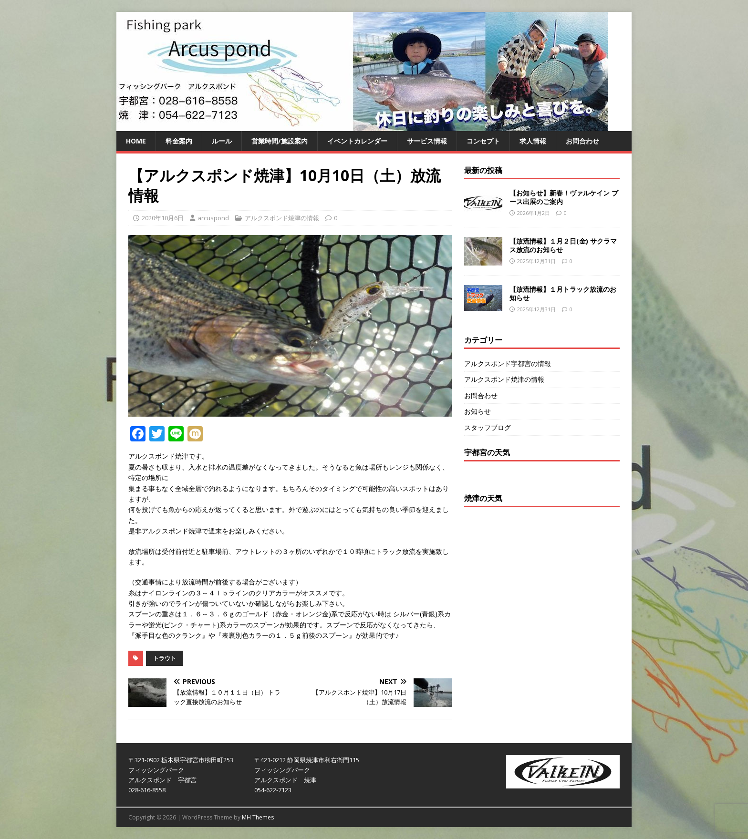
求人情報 (532, 140)
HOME (136, 140)
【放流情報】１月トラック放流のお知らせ (562, 293)
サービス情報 (427, 140)
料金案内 (179, 140)
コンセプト (483, 140)
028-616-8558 (147, 790)
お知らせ (477, 411)
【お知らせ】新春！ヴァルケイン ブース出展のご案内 (563, 197)
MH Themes (258, 817)
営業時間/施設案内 (279, 140)
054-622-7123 (272, 790)
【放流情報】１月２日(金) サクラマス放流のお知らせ (563, 245)
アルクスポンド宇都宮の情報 (507, 363)
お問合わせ (582, 140)
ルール (222, 140)
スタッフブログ (487, 427)
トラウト (164, 658)
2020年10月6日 (163, 218)
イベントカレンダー (357, 140)
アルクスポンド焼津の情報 (282, 218)
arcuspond (213, 218)
